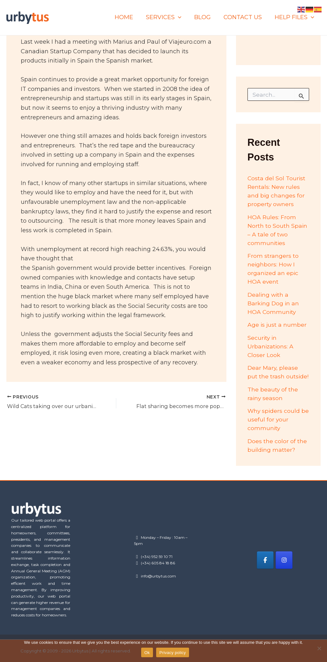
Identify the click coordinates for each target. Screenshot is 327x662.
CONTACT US (244, 17)
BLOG (205, 17)
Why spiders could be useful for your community (274, 419)
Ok (147, 652)
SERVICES (168, 17)
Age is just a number (277, 324)
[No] (319, 648)
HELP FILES (295, 17)
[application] (182, 17)
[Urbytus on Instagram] (284, 560)
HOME (129, 17)
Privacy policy (172, 652)
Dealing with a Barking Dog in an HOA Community (273, 303)
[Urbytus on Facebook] (265, 560)
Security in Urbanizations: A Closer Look (270, 346)
